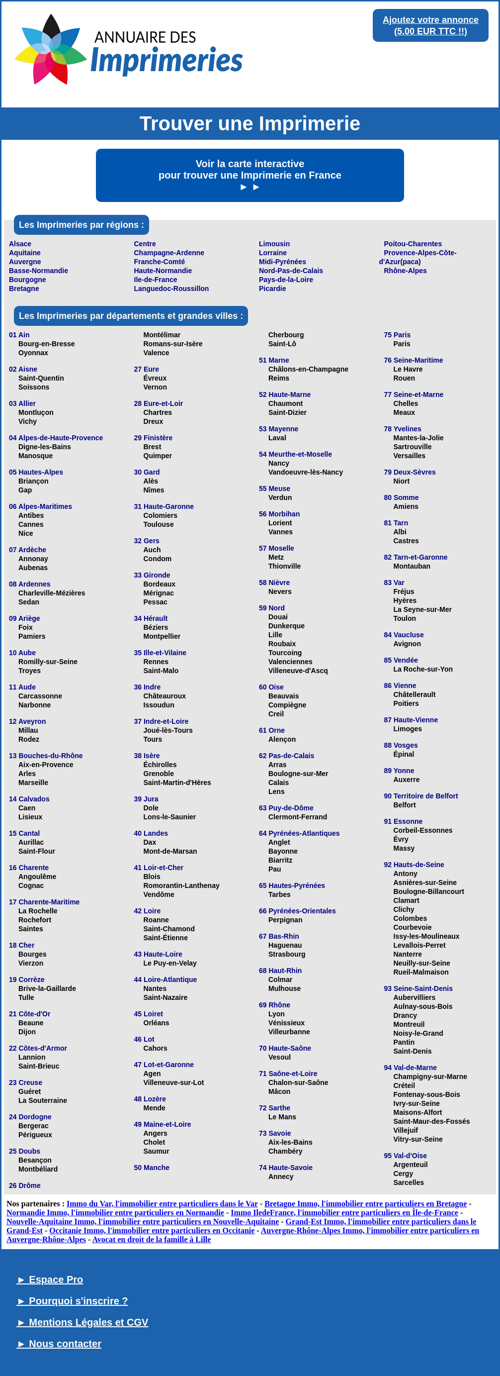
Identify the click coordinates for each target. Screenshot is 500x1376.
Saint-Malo (161, 671)
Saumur (156, 1151)
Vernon (155, 387)
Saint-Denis (413, 1051)
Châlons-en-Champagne (308, 369)
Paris (402, 344)
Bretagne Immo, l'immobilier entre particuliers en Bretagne (365, 1203)
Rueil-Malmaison (421, 972)
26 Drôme (25, 1185)
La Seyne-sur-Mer (423, 609)
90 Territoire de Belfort (421, 796)
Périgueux (35, 1135)
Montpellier (162, 636)
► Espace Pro (49, 1279)
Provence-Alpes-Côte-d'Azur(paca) (418, 257)
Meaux (405, 412)
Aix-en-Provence (45, 765)
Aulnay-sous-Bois (423, 1006)
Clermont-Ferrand (297, 817)
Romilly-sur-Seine (48, 662)
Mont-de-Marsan (170, 851)
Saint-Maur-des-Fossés (432, 1121)
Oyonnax (33, 353)
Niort (402, 481)
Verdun (280, 497)
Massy (404, 848)
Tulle (26, 997)
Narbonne (34, 705)
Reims (278, 378)
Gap (25, 490)
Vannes (280, 532)
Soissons (33, 387)
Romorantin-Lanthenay (182, 885)
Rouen (405, 378)
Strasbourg (287, 954)
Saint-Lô (282, 344)
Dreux (154, 421)
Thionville (284, 566)
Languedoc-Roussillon (171, 289)
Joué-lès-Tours (168, 730)
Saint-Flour (36, 851)
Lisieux (30, 817)
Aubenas (33, 568)
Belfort (405, 805)
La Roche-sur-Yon (423, 669)
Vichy (27, 421)
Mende (155, 1108)
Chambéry (285, 1151)
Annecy (281, 1176)
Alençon (282, 739)
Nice (25, 533)
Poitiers (406, 703)
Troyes (29, 671)
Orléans (156, 1023)
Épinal (404, 754)
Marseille (33, 782)
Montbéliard (38, 1169)
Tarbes (279, 894)
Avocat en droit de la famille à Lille (151, 1239)
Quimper (158, 456)
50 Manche (152, 1168)
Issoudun (159, 705)
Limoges (408, 729)
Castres (406, 541)
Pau (274, 869)
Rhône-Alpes (405, 271)
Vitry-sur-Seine (418, 1139)
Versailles (410, 456)
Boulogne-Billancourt (429, 891)
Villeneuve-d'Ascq (298, 671)
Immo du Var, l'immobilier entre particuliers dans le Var (162, 1203)
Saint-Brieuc (38, 1066)
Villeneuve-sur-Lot (174, 1082)
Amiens (406, 506)
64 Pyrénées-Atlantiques (299, 833)
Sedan (28, 602)
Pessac (155, 602)
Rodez (28, 739)
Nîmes (154, 490)
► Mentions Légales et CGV (82, 1322)
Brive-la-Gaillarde (47, 988)
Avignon (407, 644)
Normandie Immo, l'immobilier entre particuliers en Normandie (115, 1212)
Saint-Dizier (287, 412)
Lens (276, 791)
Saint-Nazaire (166, 997)
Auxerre (407, 780)
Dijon (27, 1032)
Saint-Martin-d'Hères (177, 782)
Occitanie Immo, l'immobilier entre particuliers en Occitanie (151, 1230)
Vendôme (159, 894)
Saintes (30, 929)
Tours (153, 739)
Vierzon (30, 963)
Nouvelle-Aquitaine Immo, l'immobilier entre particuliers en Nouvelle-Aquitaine (142, 1221)
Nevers (280, 591)
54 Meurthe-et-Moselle (295, 454)
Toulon (405, 618)
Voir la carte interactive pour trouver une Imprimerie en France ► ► (250, 175)
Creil (276, 714)
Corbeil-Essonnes (423, 830)
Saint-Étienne (166, 938)
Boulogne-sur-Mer (298, 774)
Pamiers (31, 636)
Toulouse (159, 524)
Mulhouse (284, 988)
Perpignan (285, 920)
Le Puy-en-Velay (170, 963)
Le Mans (282, 1117)
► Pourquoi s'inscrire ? (72, 1300)
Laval (277, 438)
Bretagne (24, 289)
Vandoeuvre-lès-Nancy (305, 472)
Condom (158, 559)
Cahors (155, 1048)
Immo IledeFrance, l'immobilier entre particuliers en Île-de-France (344, 1212)
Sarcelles (409, 1182)
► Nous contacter (58, 1343)
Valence (156, 353)
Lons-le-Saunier (170, 817)
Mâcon (279, 1091)
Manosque (35, 456)
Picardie (272, 289)
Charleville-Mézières (51, 593)
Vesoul (279, 1057)
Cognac (31, 885)
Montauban (412, 566)
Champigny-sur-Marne (431, 1077)
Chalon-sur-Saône (298, 1082)
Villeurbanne (289, 1032)
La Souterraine (42, 1100)
